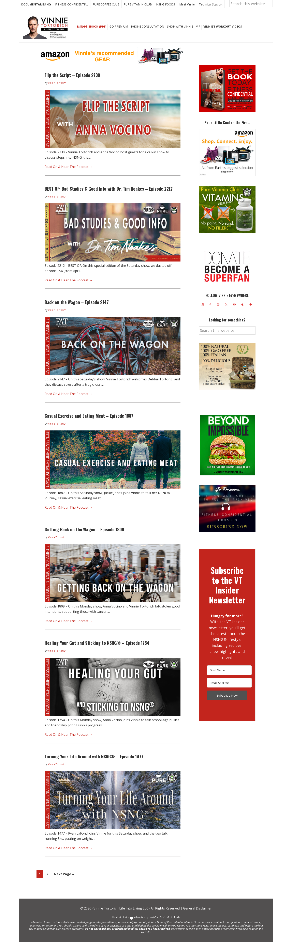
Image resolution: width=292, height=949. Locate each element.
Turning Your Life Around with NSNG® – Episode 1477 (94, 763)
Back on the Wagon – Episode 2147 (77, 309)
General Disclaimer (197, 915)
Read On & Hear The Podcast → (68, 174)
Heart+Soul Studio (157, 924)
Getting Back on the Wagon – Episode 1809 (84, 536)
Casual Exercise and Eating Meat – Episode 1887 (89, 423)
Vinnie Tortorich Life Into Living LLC (120, 915)
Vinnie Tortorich (47, 34)
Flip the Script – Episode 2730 (72, 82)
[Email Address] (229, 690)
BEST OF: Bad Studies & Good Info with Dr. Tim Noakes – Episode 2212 (109, 196)
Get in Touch (173, 924)
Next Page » (64, 882)
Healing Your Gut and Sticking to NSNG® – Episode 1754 (97, 650)
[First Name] (229, 677)
